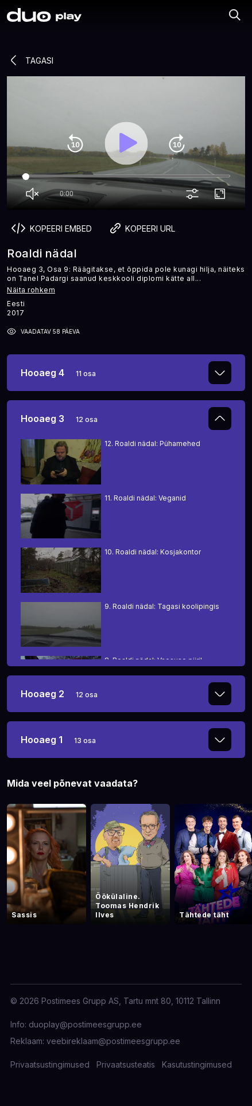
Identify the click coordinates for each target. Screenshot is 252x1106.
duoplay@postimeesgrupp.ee (85, 1024)
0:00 (66, 194)
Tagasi (30, 60)
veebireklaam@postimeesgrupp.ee (113, 1041)
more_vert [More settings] (194, 195)
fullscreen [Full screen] (222, 195)
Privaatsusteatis (125, 1064)
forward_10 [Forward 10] (177, 143)
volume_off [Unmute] (34, 195)
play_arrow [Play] (126, 143)
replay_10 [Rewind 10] (75, 143)
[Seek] (126, 176)
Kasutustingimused (197, 1064)
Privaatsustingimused (50, 1064)
